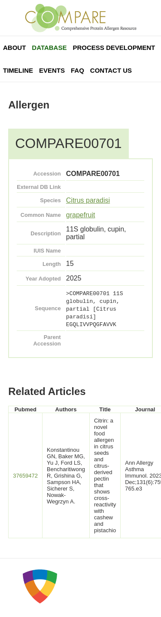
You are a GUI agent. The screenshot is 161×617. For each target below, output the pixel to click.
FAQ (77, 70)
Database (49, 47)
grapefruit (80, 215)
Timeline (18, 70)
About (14, 47)
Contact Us (111, 70)
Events (52, 70)
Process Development (114, 47)
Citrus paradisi (88, 200)
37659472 (25, 475)
